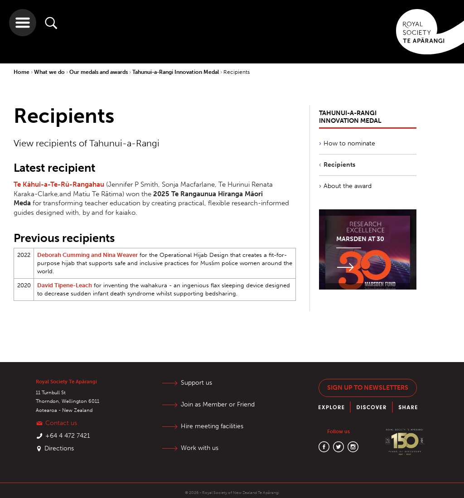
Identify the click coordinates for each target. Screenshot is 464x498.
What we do (50, 72)
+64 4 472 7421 (67, 436)
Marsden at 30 (360, 239)
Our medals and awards (99, 72)
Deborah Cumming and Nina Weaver (87, 254)
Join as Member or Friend (218, 404)
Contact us (61, 423)
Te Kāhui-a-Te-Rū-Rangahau (59, 184)
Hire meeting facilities (212, 426)
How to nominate (349, 143)
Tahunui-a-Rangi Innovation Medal (176, 72)
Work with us (199, 448)
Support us (196, 383)
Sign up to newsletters (367, 388)
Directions (59, 448)
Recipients (236, 72)
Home (22, 72)
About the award (348, 186)
